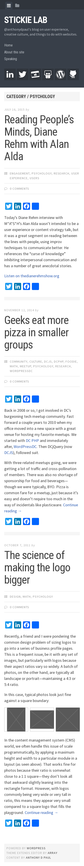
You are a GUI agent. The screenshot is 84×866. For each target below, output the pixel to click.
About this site (14, 52)
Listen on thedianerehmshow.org (31, 275)
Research (61, 173)
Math (14, 366)
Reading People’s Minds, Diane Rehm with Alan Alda (39, 138)
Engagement (20, 173)
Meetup (25, 366)
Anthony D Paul (38, 857)
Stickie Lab (25, 20)
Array (52, 853)
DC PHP (32, 440)
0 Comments (19, 189)
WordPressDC (21, 371)
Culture (35, 361)
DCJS (48, 361)
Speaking (10, 59)
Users (34, 178)
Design (15, 597)
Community (18, 361)
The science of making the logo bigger (37, 567)
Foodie (71, 361)
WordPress (36, 848)
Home (8, 45)
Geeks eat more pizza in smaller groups (36, 332)
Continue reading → (41, 812)
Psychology (42, 173)
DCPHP (59, 361)
